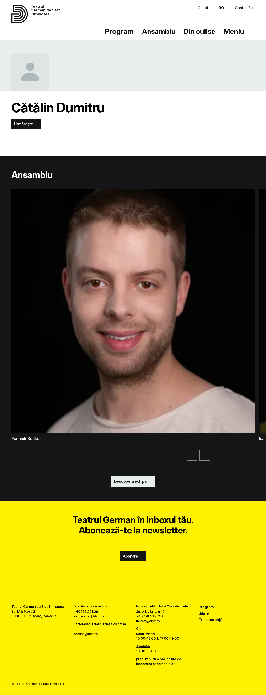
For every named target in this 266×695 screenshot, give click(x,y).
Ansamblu (158, 31)
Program (119, 31)
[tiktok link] (145, 590)
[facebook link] (121, 590)
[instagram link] (133, 590)
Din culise (199, 31)
